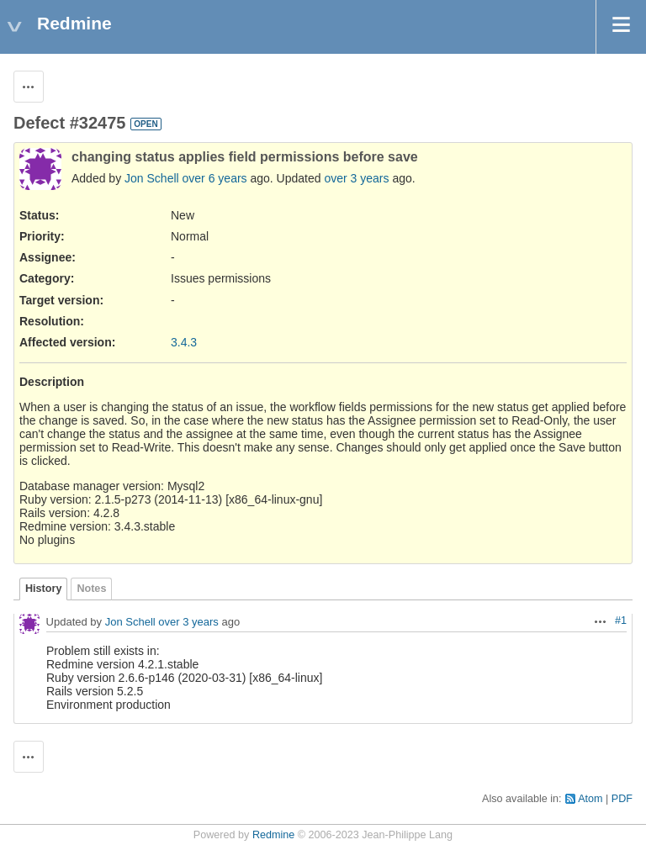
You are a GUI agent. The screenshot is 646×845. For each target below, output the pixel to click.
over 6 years (215, 178)
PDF (622, 799)
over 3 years (356, 178)
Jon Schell (151, 178)
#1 (621, 620)
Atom (590, 799)
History (43, 588)
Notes (91, 588)
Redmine (273, 835)
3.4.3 (184, 342)
